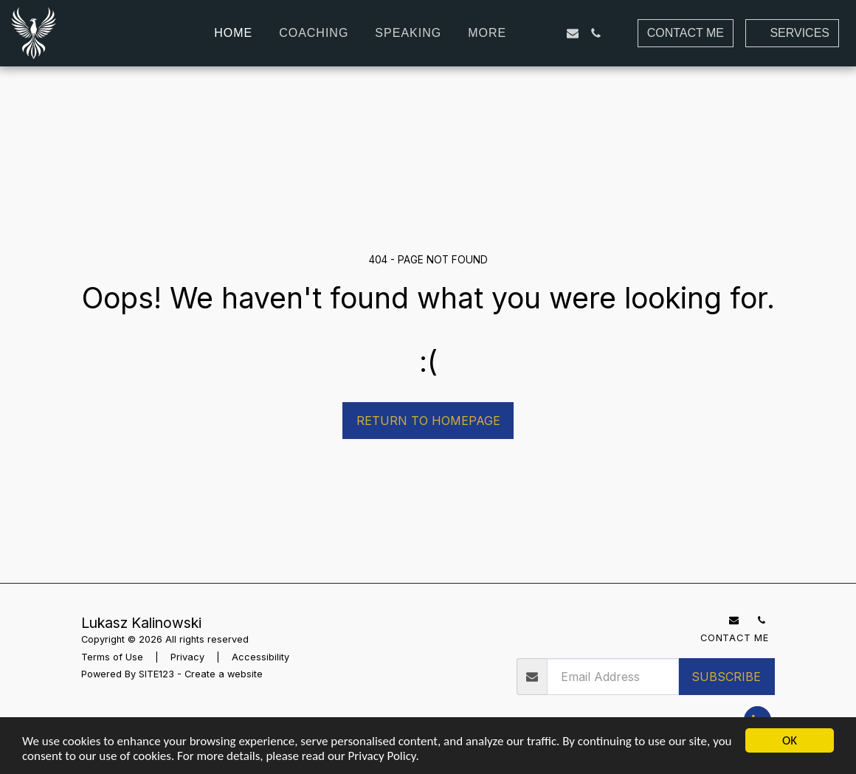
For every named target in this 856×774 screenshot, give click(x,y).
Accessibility (260, 657)
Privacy (187, 657)
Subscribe (726, 676)
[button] (549, 33)
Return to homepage (428, 420)
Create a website (223, 674)
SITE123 (156, 674)
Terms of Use (112, 657)
